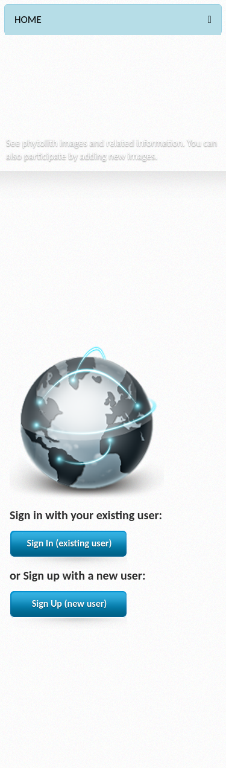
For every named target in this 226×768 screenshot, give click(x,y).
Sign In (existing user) (69, 543)
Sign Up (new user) (69, 603)
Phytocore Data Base (90, 91)
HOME (28, 19)
